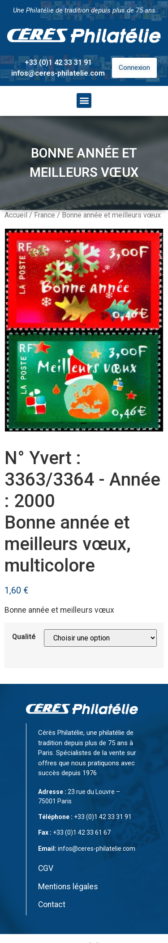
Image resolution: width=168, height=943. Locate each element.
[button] (84, 100)
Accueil (15, 215)
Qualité (24, 636)
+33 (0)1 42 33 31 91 (58, 62)
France (44, 215)
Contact (51, 904)
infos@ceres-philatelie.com (58, 73)
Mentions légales (68, 886)
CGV (45, 868)
